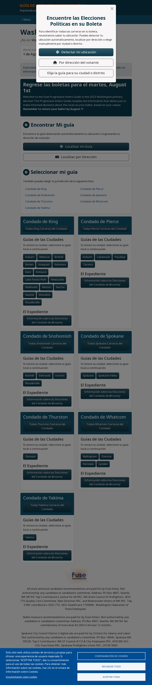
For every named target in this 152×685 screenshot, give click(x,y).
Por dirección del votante (76, 62)
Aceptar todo (111, 677)
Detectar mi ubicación (76, 52)
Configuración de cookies (111, 656)
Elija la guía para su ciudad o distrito (76, 73)
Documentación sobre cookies (21, 677)
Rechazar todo (111, 666)
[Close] (112, 8)
